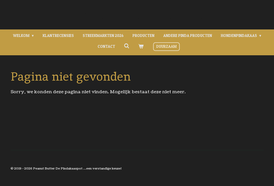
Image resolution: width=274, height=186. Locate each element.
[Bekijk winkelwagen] (141, 46)
